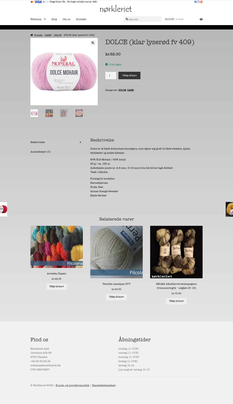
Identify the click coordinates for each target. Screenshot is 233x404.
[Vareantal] (110, 75)
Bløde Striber (98, 195)
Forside (38, 35)
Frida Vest (96, 187)
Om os (66, 19)
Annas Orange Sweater (104, 191)
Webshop (35, 19)
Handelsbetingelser (104, 385)
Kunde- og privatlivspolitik (72, 385)
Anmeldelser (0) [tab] (40, 151)
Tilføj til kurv (129, 75)
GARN (48, 35)
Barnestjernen (99, 182)
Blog (54, 19)
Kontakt (81, 19)
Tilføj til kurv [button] (56, 286)
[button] (92, 42)
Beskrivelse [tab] (37, 142)
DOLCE (57, 35)
